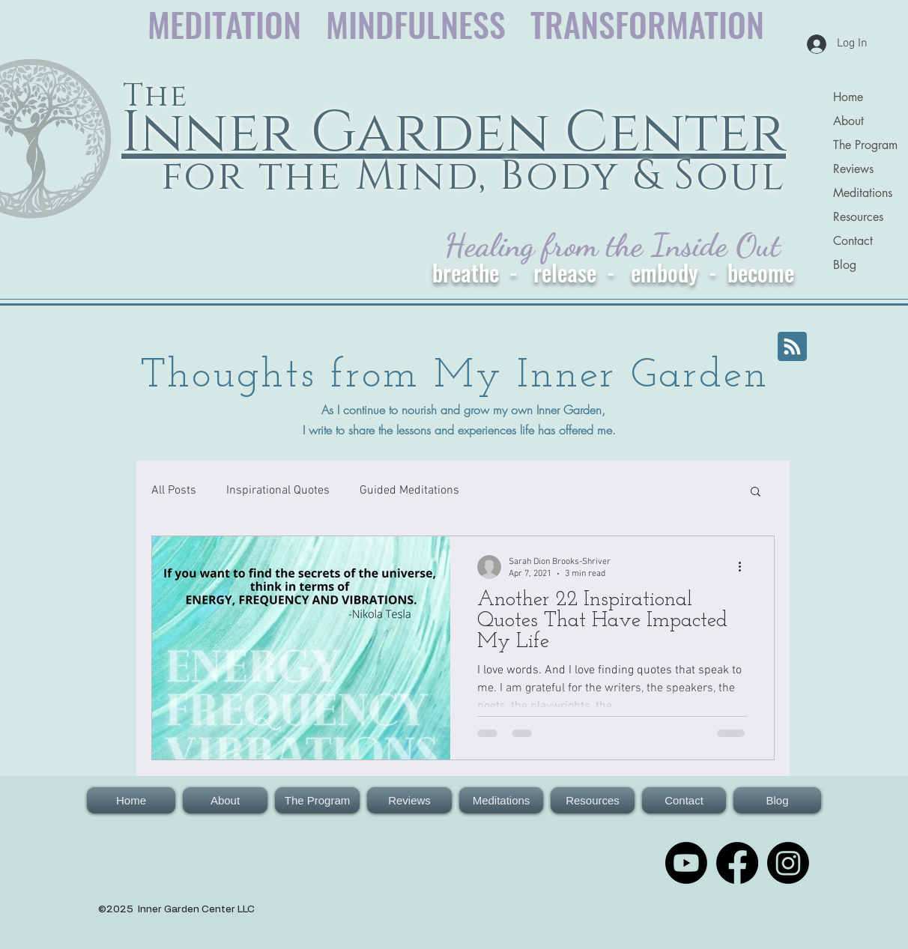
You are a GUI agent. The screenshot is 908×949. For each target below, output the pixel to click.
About (848, 121)
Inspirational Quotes (278, 490)
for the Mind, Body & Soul (467, 176)
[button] (755, 492)
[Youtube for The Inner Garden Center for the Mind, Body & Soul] (686, 863)
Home (848, 97)
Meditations (862, 193)
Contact (853, 241)
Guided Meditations (409, 490)
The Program (865, 145)
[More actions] (745, 567)
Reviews (853, 169)
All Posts (173, 490)
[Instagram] (788, 863)
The (155, 96)
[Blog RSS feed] (792, 347)
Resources (858, 217)
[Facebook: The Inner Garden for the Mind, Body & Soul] (737, 863)
